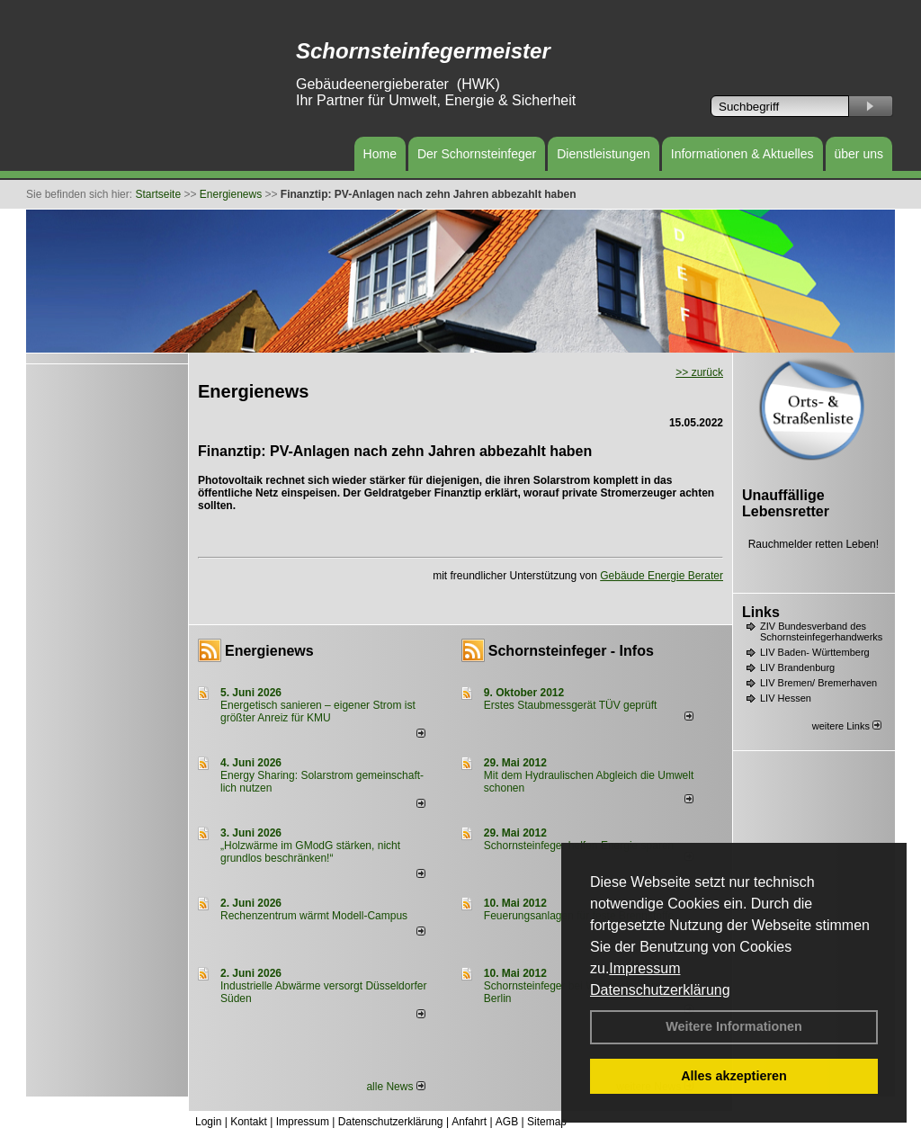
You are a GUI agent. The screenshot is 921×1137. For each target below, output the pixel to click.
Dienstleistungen (603, 154)
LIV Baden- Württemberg (815, 652)
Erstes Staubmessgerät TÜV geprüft (570, 705)
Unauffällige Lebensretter (785, 503)
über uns (859, 154)
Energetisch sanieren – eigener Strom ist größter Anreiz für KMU (318, 711)
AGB (507, 1121)
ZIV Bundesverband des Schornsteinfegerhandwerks (821, 631)
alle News (395, 1086)
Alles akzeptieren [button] (734, 1076)
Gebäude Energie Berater (661, 575)
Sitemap (547, 1121)
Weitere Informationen (734, 1026)
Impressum (644, 968)
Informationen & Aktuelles (742, 154)
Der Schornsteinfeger (476, 154)
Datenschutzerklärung (660, 990)
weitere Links (846, 726)
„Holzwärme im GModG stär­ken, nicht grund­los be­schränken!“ (310, 851)
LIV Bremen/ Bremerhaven (818, 682)
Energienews (269, 650)
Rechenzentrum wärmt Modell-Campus (313, 915)
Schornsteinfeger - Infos (571, 650)
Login (208, 1121)
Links (761, 612)
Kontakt (248, 1121)
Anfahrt (469, 1121)
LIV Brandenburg (797, 667)
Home (380, 154)
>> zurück (699, 372)
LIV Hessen (785, 698)
